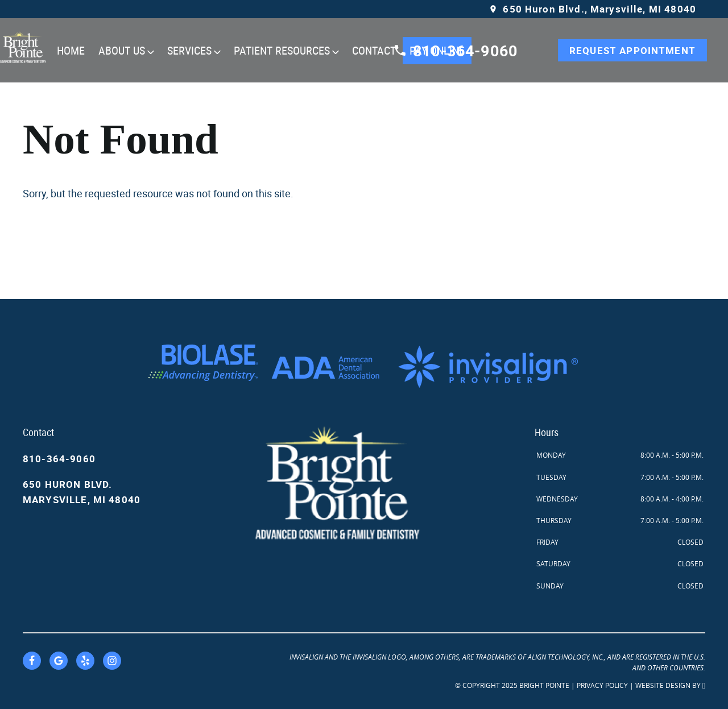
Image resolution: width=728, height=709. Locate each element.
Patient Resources (282, 50)
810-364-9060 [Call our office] (455, 50)
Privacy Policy (602, 685)
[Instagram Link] (112, 661)
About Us (121, 50)
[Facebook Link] (32, 661)
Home (71, 50)
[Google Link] (58, 661)
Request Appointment (632, 50)
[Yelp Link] (85, 661)
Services (189, 50)
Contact (374, 50)
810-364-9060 (59, 458)
